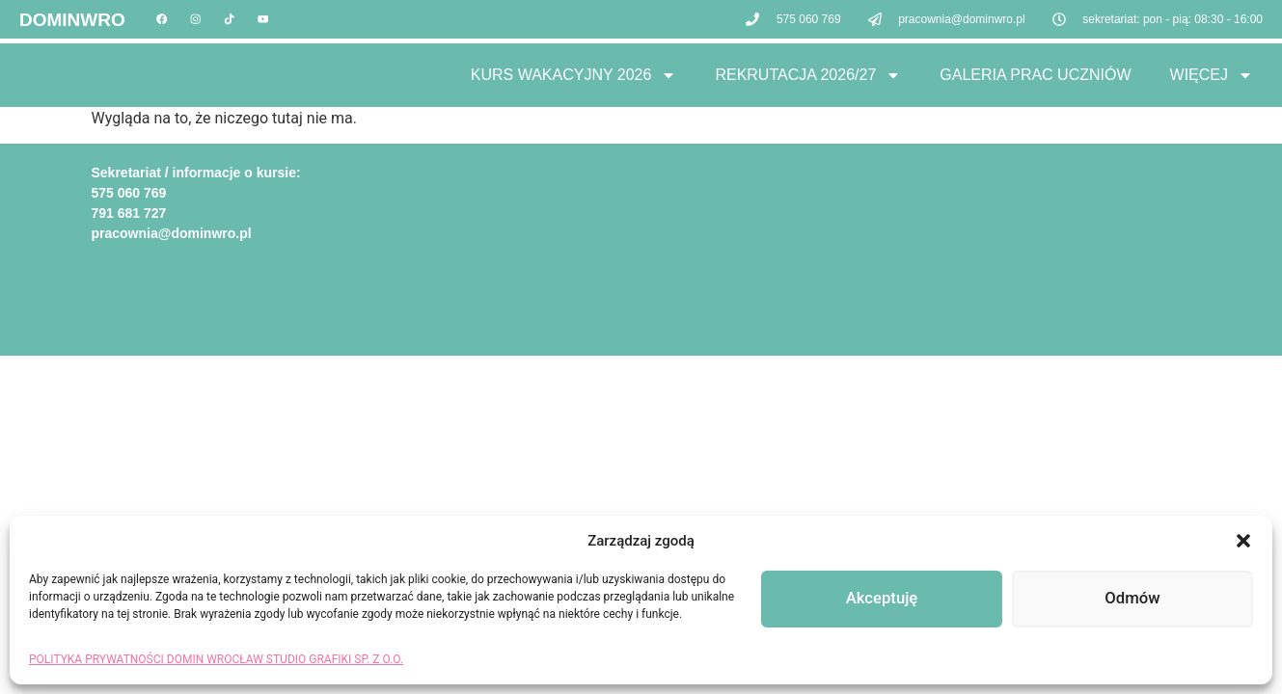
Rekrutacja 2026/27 (808, 75)
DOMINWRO (72, 22)
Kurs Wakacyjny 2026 (574, 75)
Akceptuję (881, 599)
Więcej (1211, 75)
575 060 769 (129, 192)
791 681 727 (129, 213)
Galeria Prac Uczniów (1035, 75)
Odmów (1132, 599)
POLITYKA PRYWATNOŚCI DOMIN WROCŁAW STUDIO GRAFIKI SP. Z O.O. (216, 659)
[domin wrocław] (916, 235)
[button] (1243, 540)
